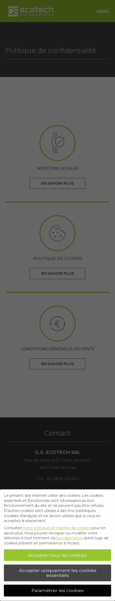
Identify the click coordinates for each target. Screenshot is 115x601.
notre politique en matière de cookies (57, 526)
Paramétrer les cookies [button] (58, 589)
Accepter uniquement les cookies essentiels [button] (57, 571)
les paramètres (69, 537)
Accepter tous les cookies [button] (57, 553)
